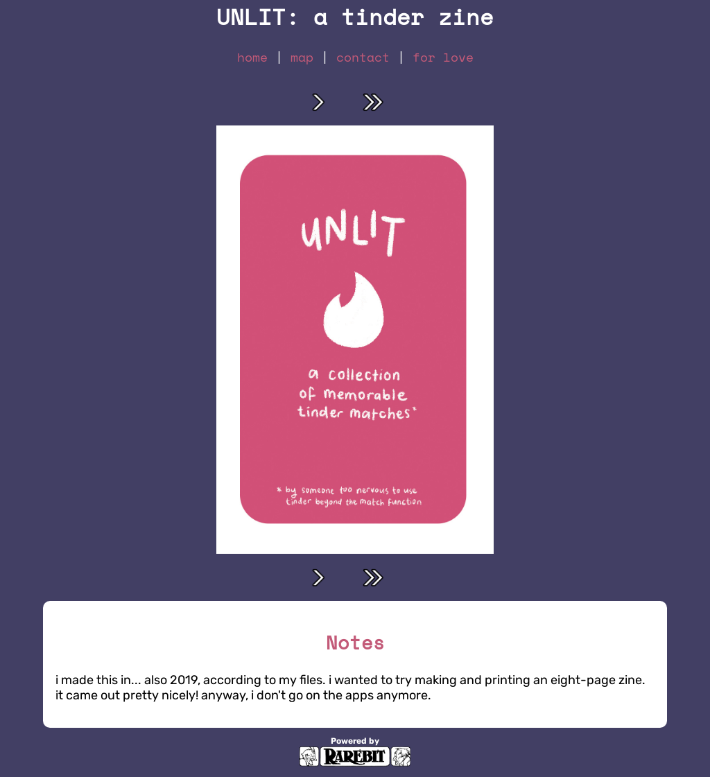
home (252, 57)
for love (443, 57)
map (302, 57)
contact (363, 57)
